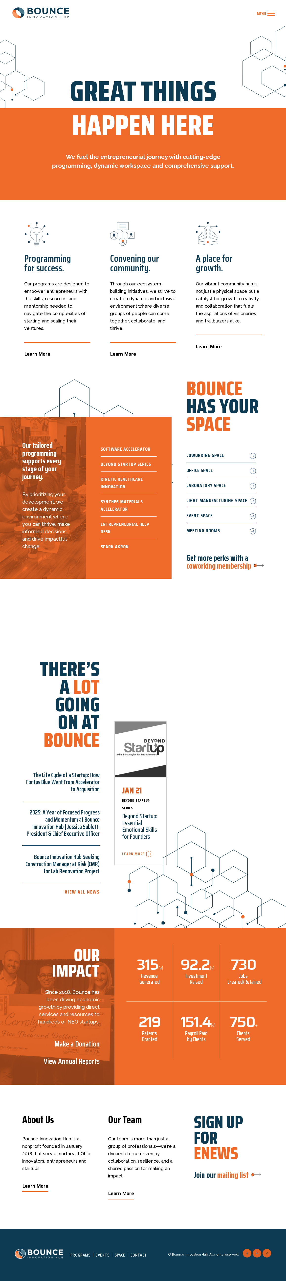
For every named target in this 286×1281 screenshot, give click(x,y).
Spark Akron (115, 547)
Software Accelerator (126, 449)
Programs (80, 1255)
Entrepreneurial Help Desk (125, 527)
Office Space (199, 470)
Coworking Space (205, 455)
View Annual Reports (72, 1061)
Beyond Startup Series (126, 464)
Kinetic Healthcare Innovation (122, 483)
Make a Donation (77, 1044)
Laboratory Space (206, 485)
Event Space (199, 515)
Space (120, 1255)
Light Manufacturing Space (216, 500)
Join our (221, 1175)
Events (102, 1255)
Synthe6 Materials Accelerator (122, 505)
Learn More (37, 354)
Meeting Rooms (203, 530)
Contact (139, 1255)
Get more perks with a (218, 562)
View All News (82, 892)
